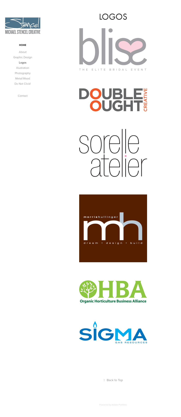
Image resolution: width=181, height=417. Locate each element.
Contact (23, 96)
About (23, 52)
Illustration (22, 68)
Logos (22, 62)
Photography (23, 73)
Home (22, 45)
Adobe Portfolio (119, 404)
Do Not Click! (22, 84)
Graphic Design (22, 57)
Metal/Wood (22, 78)
